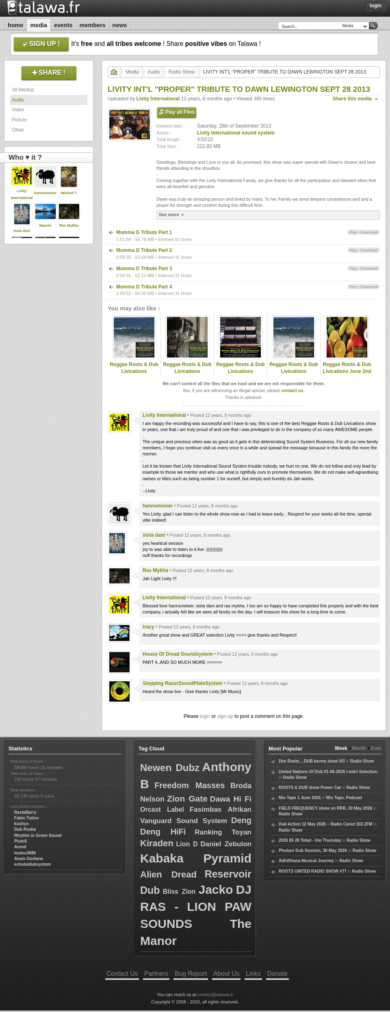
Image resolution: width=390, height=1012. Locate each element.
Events (63, 25)
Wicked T (69, 193)
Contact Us (122, 973)
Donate (277, 973)
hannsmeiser (45, 193)
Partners (156, 973)
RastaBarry (25, 812)
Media (38, 25)
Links (253, 973)
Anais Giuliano (28, 858)
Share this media (352, 99)
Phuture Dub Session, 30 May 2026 (313, 850)
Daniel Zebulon (225, 844)
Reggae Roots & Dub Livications (134, 368)
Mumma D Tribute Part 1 (144, 232)
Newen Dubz (169, 767)
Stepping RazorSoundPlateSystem (183, 683)
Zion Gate (187, 798)
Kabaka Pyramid (195, 858)
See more (172, 215)
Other (18, 130)
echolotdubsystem (32, 864)
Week (341, 748)
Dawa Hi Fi (230, 799)
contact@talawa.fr (215, 994)
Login (375, 6)
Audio (18, 100)
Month (359, 748)
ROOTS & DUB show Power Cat (310, 787)
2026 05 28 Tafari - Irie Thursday (310, 840)
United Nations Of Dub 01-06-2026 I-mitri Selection (328, 771)
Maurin (45, 225)
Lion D (186, 844)
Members (93, 25)
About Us (226, 973)
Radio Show (181, 72)
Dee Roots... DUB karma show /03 (311, 761)
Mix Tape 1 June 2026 (300, 797)
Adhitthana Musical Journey (306, 860)
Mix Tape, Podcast (344, 797)
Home (15, 25)
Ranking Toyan (223, 832)
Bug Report (191, 973)
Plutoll (20, 841)
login (205, 716)
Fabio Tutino (26, 818)
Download (369, 232)
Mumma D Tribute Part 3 (144, 268)
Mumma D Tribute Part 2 (144, 250)
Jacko (215, 889)
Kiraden (156, 843)
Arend (20, 847)
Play (353, 232)
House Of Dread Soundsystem (178, 654)
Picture (19, 120)
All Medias (23, 90)
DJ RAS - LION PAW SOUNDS (195, 906)
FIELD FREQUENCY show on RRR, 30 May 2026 (325, 808)
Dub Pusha (25, 829)
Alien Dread (168, 874)
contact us (292, 390)
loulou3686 (25, 853)
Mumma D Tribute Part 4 (144, 287)
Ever (376, 748)
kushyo (21, 823)
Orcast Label (162, 809)
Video (18, 110)
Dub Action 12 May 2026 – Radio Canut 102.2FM (326, 824)
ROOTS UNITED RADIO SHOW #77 (313, 871)
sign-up (225, 716)
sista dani (21, 231)
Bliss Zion (179, 891)
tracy (148, 627)
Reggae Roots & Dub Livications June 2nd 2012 (347, 371)
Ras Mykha (68, 225)
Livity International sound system (236, 133)
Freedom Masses (189, 785)
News (120, 25)
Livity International (158, 99)
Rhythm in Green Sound (38, 835)
